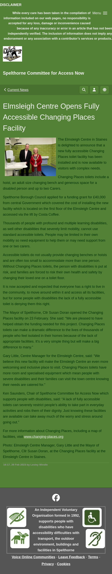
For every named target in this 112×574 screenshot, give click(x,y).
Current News (16, 90)
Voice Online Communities (33, 557)
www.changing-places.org (43, 437)
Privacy (48, 564)
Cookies (63, 564)
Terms (93, 557)
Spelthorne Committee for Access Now (43, 73)
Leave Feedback (71, 557)
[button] (100, 13)
